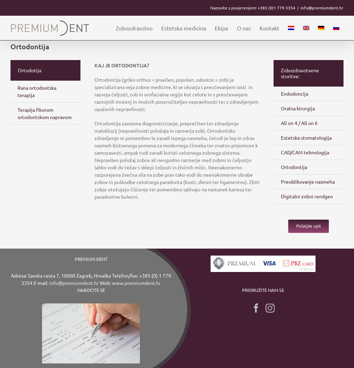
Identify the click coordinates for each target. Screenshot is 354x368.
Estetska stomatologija (306, 137)
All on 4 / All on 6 (299, 123)
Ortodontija (294, 167)
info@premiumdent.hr (322, 7)
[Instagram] (270, 307)
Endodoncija (294, 93)
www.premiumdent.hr (136, 283)
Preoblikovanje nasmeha (308, 181)
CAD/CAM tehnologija (305, 152)
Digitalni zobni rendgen (307, 196)
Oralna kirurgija (298, 108)
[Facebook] (256, 307)
